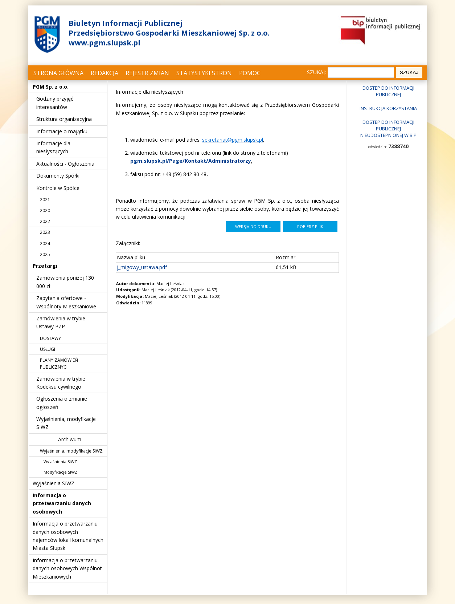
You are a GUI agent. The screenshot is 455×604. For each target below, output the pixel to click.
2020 (45, 210)
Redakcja (104, 73)
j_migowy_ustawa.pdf (142, 267)
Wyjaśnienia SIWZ (60, 461)
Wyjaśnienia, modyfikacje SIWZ (71, 451)
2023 (45, 232)
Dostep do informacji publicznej (388, 91)
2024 (45, 243)
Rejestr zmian (147, 73)
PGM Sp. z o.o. (51, 86)
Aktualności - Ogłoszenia (65, 163)
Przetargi (45, 265)
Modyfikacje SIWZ (60, 472)
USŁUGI (47, 349)
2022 (45, 221)
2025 (45, 254)
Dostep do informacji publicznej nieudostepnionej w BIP (388, 128)
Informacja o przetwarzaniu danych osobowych (62, 503)
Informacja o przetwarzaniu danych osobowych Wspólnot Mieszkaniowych (67, 568)
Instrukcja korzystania (388, 108)
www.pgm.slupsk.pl (104, 43)
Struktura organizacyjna (64, 118)
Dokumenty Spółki (57, 175)
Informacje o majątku (61, 131)
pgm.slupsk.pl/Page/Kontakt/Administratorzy (190, 160)
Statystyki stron (204, 73)
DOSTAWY (50, 338)
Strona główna (58, 73)
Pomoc (250, 73)
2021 (45, 199)
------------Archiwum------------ (69, 439)
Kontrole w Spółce (57, 188)
